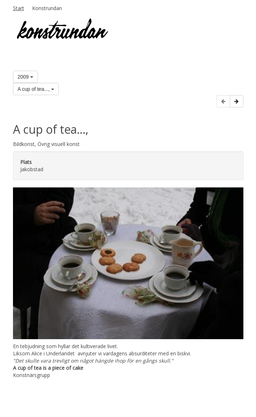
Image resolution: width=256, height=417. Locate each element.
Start (18, 8)
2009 (25, 77)
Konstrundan (47, 8)
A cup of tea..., (36, 89)
